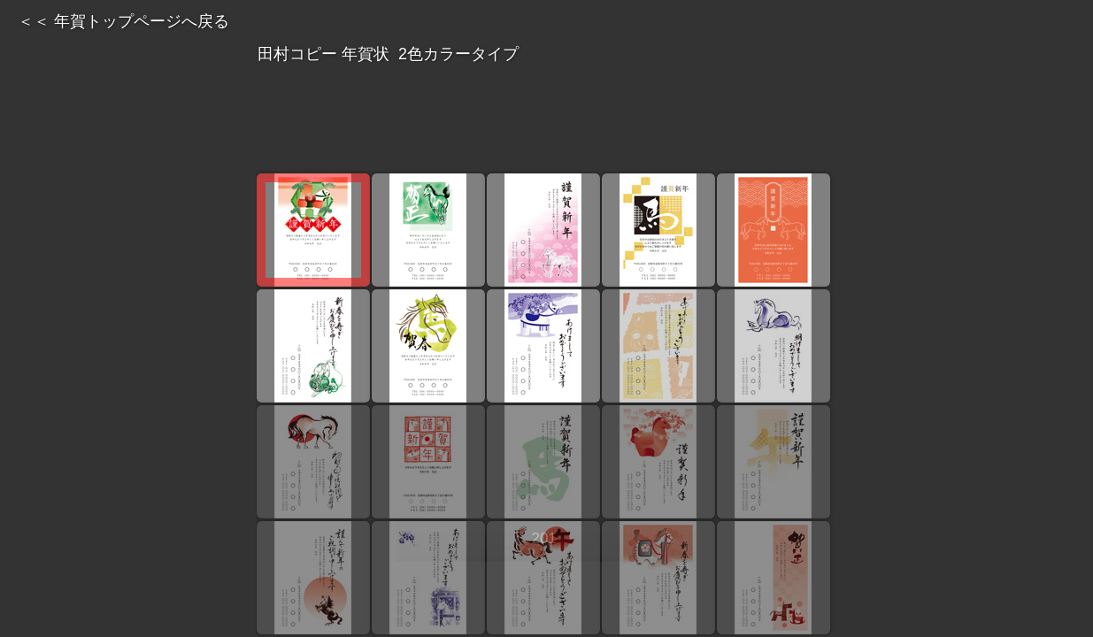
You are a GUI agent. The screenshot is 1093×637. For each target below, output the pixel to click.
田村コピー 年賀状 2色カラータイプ (546, 52)
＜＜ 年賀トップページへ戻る (123, 21)
